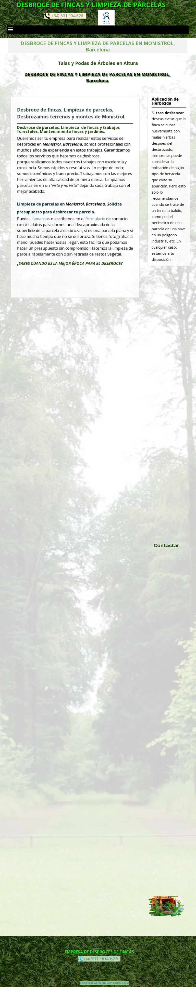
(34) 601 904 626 (63, 16)
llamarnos (49, 214)
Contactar (166, 545)
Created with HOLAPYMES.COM (104, 983)
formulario (91, 214)
